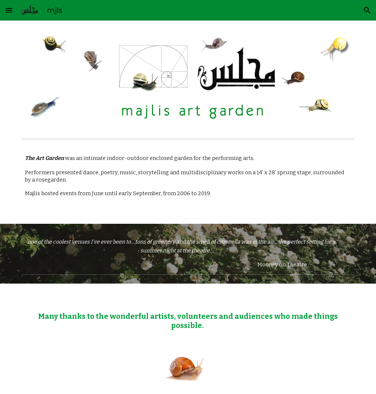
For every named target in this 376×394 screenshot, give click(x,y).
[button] (9, 10)
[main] (188, 183)
